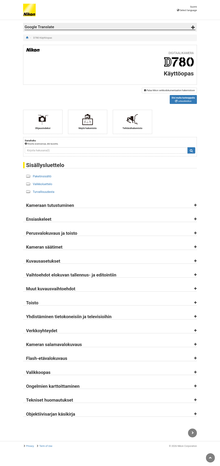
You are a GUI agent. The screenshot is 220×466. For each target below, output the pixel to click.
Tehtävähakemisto (133, 122)
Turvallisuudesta (43, 192)
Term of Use (45, 446)
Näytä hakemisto (88, 122)
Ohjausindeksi (42, 122)
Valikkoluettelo (42, 184)
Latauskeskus (183, 99)
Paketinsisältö (42, 176)
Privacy (30, 446)
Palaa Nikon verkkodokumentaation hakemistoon (169, 90)
